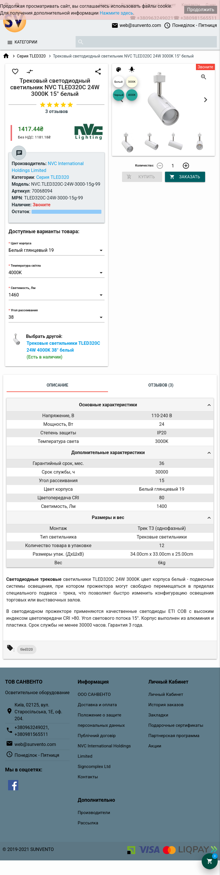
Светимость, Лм (23, 288)
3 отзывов (56, 111)
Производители (94, 812)
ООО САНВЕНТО (94, 694)
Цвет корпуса (21, 243)
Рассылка (88, 822)
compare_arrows (30, 71)
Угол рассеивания (24, 310)
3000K (131, 81)
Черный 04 (118, 97)
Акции (154, 746)
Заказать (185, 177)
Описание (57, 385)
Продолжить (200, 9)
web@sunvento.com (136, 25)
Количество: (144, 165)
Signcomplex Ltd (94, 766)
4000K (131, 95)
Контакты (88, 776)
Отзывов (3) (161, 385)
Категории (26, 42)
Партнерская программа (173, 735)
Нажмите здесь (116, 13)
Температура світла (26, 266)
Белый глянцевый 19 (118, 84)
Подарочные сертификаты (175, 725)
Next (205, 100)
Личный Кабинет (165, 694)
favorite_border (15, 71)
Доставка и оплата (97, 704)
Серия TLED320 (31, 56)
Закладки (158, 715)
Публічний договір (97, 735)
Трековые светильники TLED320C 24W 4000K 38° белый (63, 350)
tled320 (26, 649)
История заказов (166, 704)
